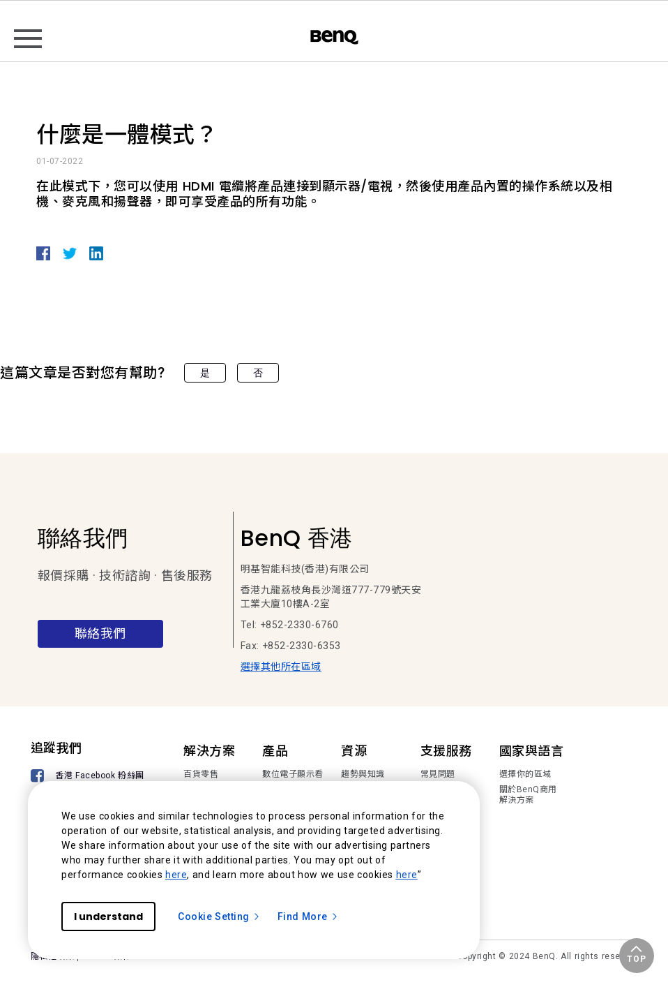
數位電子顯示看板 (293, 779)
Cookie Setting (219, 916)
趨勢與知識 (363, 774)
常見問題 (437, 774)
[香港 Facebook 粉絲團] (90, 777)
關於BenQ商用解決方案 (528, 795)
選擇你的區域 (525, 774)
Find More (308, 916)
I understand (108, 916)
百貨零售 (200, 774)
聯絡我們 (100, 633)
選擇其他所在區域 (281, 666)
